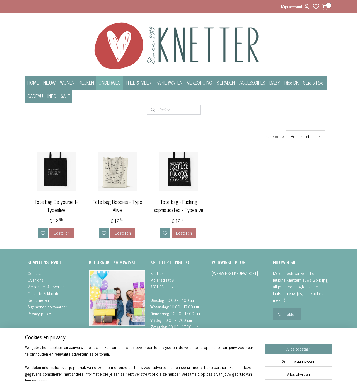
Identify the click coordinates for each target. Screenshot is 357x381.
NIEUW (49, 82)
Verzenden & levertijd (46, 286)
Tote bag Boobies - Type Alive (117, 206)
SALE (65, 96)
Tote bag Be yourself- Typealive (56, 206)
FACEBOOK (100, 335)
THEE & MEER (138, 82)
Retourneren (38, 299)
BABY (274, 82)
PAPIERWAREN (169, 82)
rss (206, 370)
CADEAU (35, 96)
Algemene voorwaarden (48, 306)
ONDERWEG (109, 82)
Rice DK (291, 82)
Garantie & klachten (44, 293)
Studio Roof (314, 82)
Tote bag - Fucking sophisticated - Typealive (178, 206)
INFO (51, 96)
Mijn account (295, 6)
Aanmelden (287, 314)
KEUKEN (86, 82)
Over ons (35, 279)
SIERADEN (226, 82)
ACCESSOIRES (252, 82)
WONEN (67, 82)
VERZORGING (199, 82)
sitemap (198, 370)
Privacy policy (39, 313)
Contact (34, 273)
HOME (33, 82)
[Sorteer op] (305, 136)
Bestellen (62, 232)
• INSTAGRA (98, 342)
